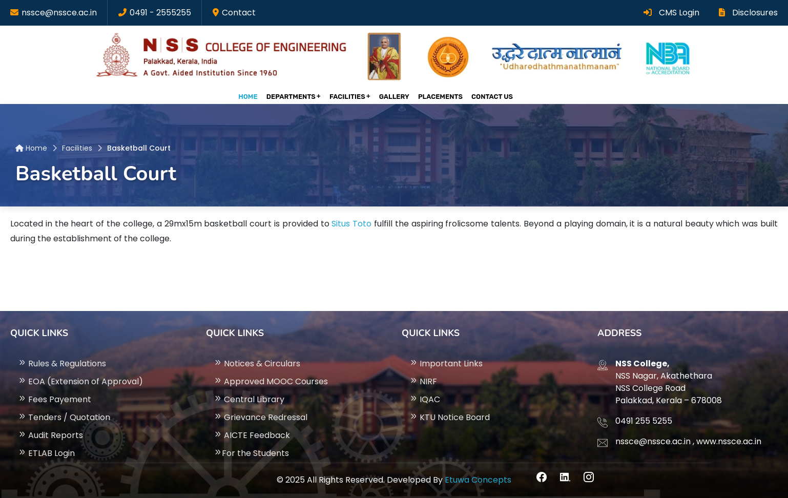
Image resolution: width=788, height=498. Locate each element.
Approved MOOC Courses (271, 381)
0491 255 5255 (643, 421)
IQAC (424, 399)
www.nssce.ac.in (728, 441)
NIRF (423, 381)
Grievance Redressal (260, 417)
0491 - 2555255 (160, 12)
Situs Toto (351, 224)
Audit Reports (50, 435)
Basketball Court (139, 148)
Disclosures (748, 12)
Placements (440, 96)
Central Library (249, 399)
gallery (394, 96)
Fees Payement (54, 399)
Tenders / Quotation (64, 417)
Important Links (446, 363)
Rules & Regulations (62, 363)
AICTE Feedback (252, 435)
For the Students (251, 453)
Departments (291, 96)
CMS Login (671, 12)
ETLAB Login (46, 453)
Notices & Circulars (257, 363)
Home (248, 96)
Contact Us (492, 96)
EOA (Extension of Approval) (80, 381)
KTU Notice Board (449, 417)
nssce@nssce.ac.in (59, 12)
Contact (239, 12)
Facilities (347, 96)
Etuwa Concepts (478, 480)
